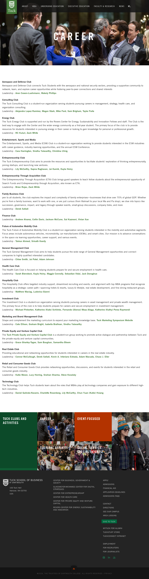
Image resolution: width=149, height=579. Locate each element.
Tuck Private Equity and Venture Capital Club (29, 334)
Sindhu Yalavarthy (42, 150)
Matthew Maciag (23, 291)
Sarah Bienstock (23, 273)
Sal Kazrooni (70, 219)
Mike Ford (61, 110)
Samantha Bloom (62, 342)
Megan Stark (48, 110)
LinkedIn (109, 557)
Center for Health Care (65, 497)
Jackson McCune (54, 219)
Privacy (108, 573)
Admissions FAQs (111, 496)
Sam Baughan (45, 342)
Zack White (32, 132)
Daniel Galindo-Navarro (27, 392)
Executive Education (79, 6)
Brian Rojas (21, 186)
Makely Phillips (48, 92)
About (25, 6)
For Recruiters (111, 547)
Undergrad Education (52, 6)
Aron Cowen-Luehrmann (27, 92)
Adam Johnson (46, 259)
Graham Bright (36, 324)
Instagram (104, 557)
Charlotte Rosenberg (50, 392)
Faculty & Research (104, 6)
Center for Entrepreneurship (68, 493)
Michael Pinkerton (24, 309)
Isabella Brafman (53, 324)
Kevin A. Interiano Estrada (64, 356)
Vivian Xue (83, 219)
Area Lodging (110, 515)
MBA (35, 6)
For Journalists (111, 551)
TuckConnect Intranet (114, 536)
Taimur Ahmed (22, 241)
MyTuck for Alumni (112, 528)
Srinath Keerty (38, 241)
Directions (108, 507)
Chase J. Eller (102, 356)
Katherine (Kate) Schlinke (48, 309)
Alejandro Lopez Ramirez (27, 110)
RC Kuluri (20, 132)
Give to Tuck (109, 521)
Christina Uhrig (60, 150)
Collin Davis (38, 219)
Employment (109, 544)
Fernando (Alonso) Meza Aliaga (78, 309)
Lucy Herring (35, 374)
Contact (107, 504)
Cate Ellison (21, 324)
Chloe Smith (21, 259)
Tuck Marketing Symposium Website (115, 320)
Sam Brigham (74, 110)
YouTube (114, 557)
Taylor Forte (88, 110)
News (122, 6)
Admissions (108, 484)
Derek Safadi (21, 208)
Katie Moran (21, 374)
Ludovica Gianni (41, 291)
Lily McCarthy (22, 168)
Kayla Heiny (67, 168)
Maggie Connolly (55, 273)
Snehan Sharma (52, 374)
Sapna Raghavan (39, 168)
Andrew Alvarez (23, 219)
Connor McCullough (25, 356)
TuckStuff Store (111, 532)
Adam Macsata (86, 356)
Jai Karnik (54, 168)
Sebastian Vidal (72, 273)
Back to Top (74, 568)
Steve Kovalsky (68, 374)
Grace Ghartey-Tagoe (25, 342)
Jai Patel (33, 259)
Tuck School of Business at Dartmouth (12, 7)
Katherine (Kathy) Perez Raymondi (112, 309)
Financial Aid (109, 488)
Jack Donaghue (89, 273)
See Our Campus (111, 511)
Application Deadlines (114, 492)
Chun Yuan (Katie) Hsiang (90, 392)
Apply (105, 480)
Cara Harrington (23, 150)
